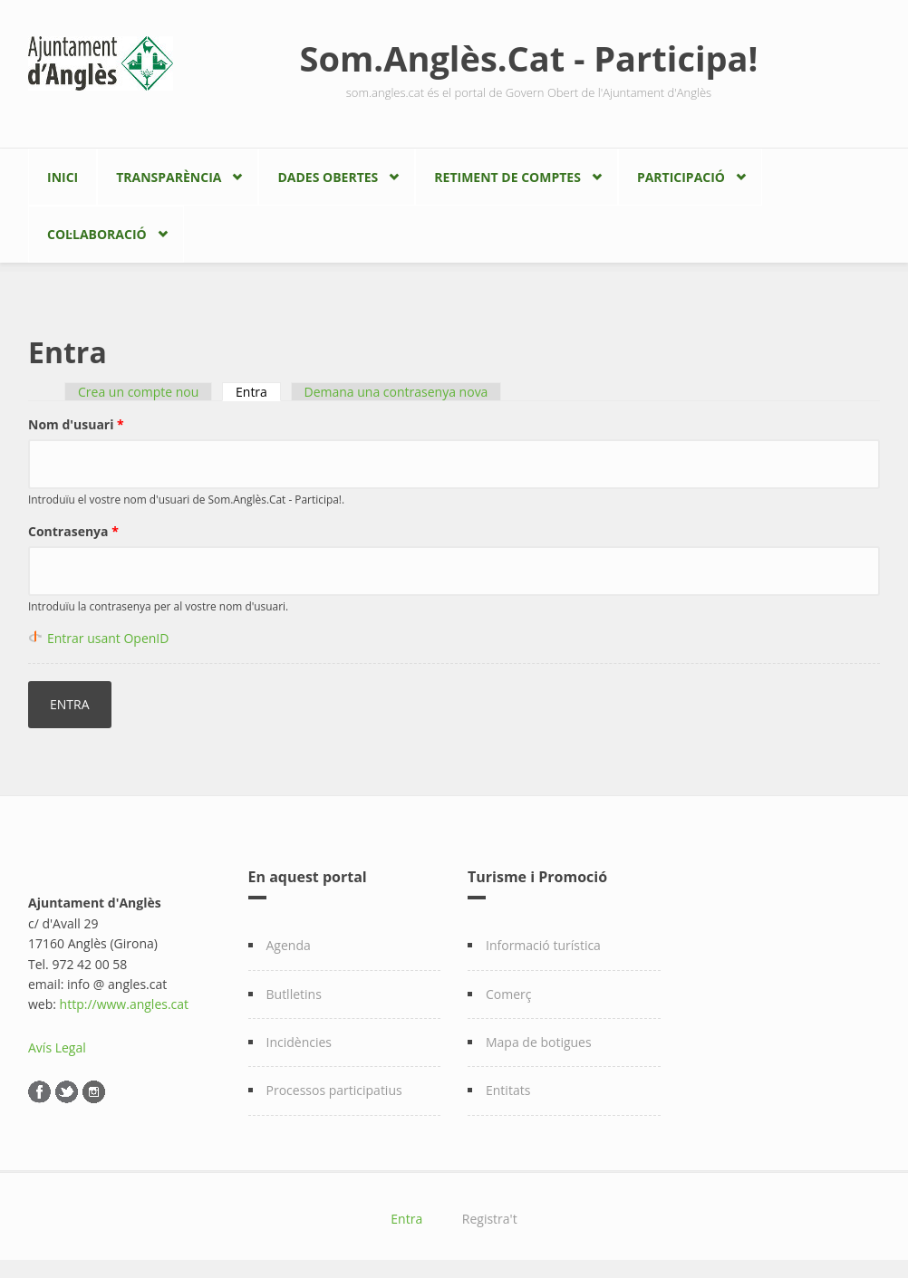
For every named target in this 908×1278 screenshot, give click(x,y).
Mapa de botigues (539, 1042)
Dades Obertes (327, 177)
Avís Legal (57, 1047)
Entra (258, 391)
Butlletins (294, 994)
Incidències (299, 1042)
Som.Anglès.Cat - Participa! (529, 58)
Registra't (489, 1218)
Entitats (508, 1090)
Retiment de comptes (507, 177)
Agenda (288, 945)
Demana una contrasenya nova (396, 391)
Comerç (509, 994)
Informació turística (543, 945)
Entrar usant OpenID (108, 638)
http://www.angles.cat (124, 1004)
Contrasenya (73, 531)
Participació (681, 177)
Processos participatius (334, 1090)
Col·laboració (97, 234)
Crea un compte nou (138, 391)
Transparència (168, 177)
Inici (62, 177)
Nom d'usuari (76, 424)
